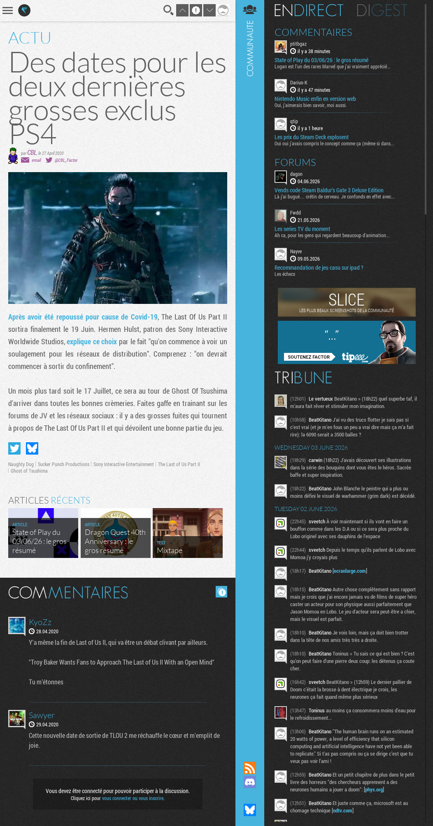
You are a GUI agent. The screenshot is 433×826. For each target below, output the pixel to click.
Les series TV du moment (302, 229)
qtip (294, 121)
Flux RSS (250, 768)
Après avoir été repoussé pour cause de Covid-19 (83, 317)
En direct (309, 10)
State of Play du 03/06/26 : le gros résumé (321, 60)
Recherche (169, 10)
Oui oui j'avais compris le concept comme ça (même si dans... (334, 143)
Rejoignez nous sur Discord (250, 782)
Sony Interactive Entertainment (123, 464)
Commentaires (313, 32)
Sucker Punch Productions (63, 464)
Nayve (296, 251)
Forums (295, 162)
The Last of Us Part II (179, 464)
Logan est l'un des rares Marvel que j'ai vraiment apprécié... (333, 66)
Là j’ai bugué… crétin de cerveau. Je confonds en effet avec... (335, 196)
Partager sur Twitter (14, 448)
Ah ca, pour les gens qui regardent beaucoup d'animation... (332, 235)
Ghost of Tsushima (29, 471)
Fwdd (295, 212)
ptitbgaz (298, 43)
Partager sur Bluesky (32, 448)
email (36, 160)
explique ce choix (92, 341)
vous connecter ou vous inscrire (132, 798)
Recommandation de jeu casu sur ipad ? (319, 267)
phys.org (374, 789)
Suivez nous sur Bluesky (250, 810)
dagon (296, 173)
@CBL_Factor (66, 160)
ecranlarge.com (350, 570)
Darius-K (298, 82)
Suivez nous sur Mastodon (250, 796)
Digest (382, 10)
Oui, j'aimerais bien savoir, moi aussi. (311, 105)
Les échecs (285, 274)
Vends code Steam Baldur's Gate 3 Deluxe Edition (329, 190)
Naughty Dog (21, 464)
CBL (32, 152)
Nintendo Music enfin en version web (315, 99)
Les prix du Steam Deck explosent (312, 137)
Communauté (249, 373)
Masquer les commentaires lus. (221, 591)
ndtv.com (342, 810)
